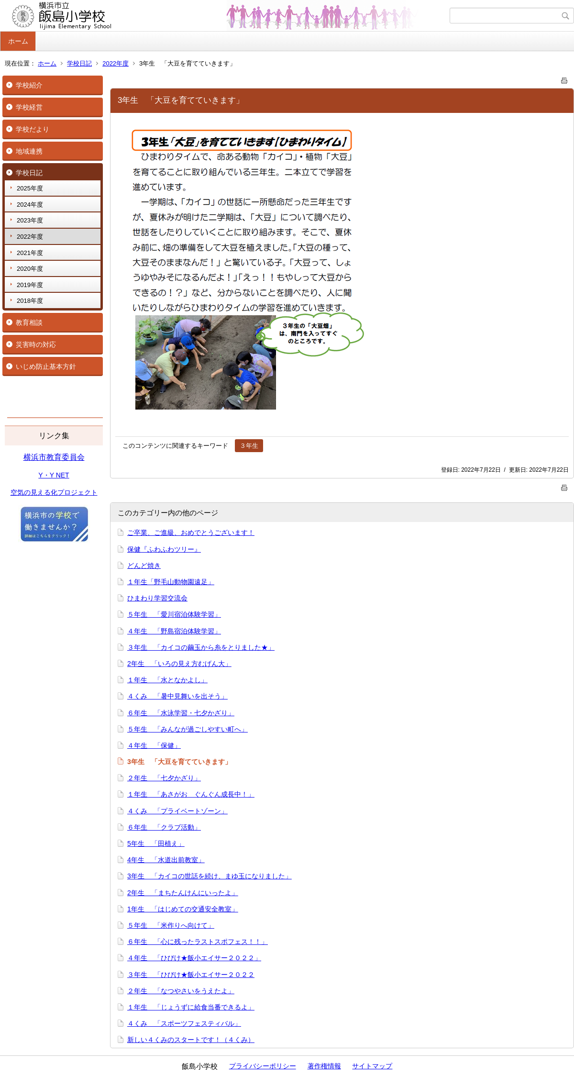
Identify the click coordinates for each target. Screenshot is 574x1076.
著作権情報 (324, 1066)
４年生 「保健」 (154, 745)
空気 (17, 492)
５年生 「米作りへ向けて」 (170, 925)
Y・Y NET (53, 475)
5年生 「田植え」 (156, 843)
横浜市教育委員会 (54, 457)
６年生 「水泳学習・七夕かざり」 (180, 713)
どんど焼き (144, 565)
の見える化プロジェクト (61, 492)
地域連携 (29, 151)
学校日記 (79, 63)
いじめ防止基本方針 (46, 366)
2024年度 (30, 204)
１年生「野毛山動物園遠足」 (170, 582)
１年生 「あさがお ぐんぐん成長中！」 (190, 794)
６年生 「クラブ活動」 (164, 827)
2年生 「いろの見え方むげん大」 (179, 663)
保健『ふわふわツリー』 (164, 549)
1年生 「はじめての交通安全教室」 (182, 909)
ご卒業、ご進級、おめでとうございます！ (190, 532)
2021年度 (30, 252)
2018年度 (30, 300)
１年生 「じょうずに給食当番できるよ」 (190, 1007)
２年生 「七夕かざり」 (164, 778)
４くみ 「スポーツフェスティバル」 (184, 1023)
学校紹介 (29, 85)
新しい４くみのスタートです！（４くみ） (190, 1039)
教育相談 (29, 322)
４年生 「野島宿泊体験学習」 (174, 631)
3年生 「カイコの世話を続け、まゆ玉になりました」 (209, 876)
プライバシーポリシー (262, 1066)
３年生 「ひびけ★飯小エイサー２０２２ (190, 974)
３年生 (249, 445)
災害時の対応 (36, 344)
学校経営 (29, 107)
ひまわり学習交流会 (157, 598)
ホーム (18, 41)
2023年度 (30, 220)
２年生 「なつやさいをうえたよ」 (180, 991)
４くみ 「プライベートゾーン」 (177, 811)
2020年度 (30, 268)
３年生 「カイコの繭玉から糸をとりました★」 (201, 647)
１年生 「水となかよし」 (167, 680)
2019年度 (30, 284)
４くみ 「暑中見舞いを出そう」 (177, 696)
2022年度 (115, 63)
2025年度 (30, 188)
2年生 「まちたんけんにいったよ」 (182, 893)
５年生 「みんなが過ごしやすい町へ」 (187, 729)
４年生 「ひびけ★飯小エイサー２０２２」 (194, 958)
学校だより (32, 129)
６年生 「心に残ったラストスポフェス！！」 (197, 941)
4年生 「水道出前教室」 (166, 860)
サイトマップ (372, 1066)
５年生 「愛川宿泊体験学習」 (174, 614)
